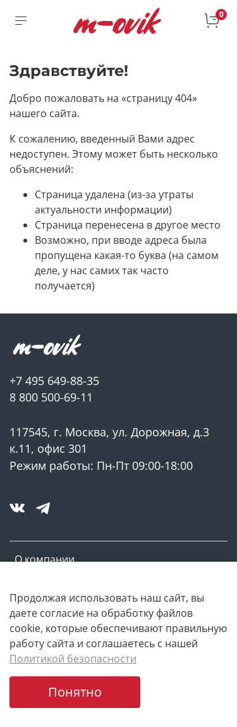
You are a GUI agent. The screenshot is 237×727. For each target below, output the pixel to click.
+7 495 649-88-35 (54, 380)
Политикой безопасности (73, 659)
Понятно (75, 691)
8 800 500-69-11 (51, 397)
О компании (45, 559)
